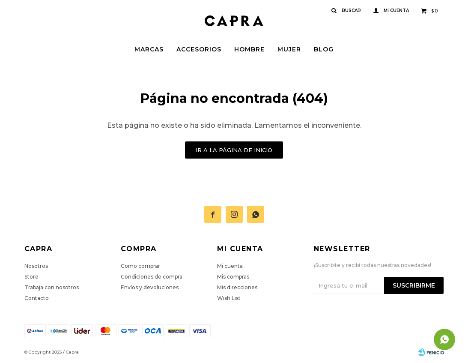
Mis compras (233, 276)
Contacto (36, 298)
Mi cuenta (230, 266)
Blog (324, 49)
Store (31, 276)
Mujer (289, 49)
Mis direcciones (237, 287)
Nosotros (36, 266)
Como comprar (140, 266)
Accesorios (198, 49)
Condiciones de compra (151, 276)
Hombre (249, 49)
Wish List (229, 298)
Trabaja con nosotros (51, 287)
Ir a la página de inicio (234, 150)
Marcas (149, 49)
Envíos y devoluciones (150, 287)
